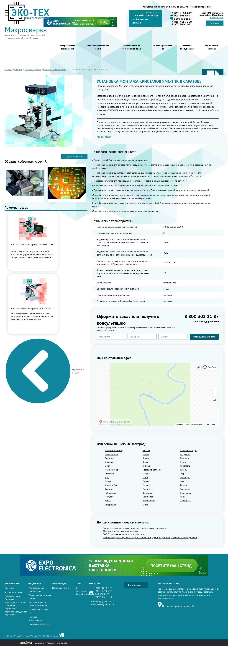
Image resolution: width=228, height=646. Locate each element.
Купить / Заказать (74, 156)
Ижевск (146, 489)
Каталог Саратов (33, 69)
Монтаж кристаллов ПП (162, 47)
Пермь (146, 481)
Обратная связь (12, 596)
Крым (145, 504)
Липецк (146, 465)
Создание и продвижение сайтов (43, 642)
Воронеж (184, 458)
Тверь (183, 473)
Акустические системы (211, 47)
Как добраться (104, 136)
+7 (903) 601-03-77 (181, 15)
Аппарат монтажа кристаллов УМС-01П (32, 308)
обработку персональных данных (140, 327)
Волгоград (148, 493)
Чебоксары (110, 493)
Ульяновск (185, 489)
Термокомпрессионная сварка (98, 47)
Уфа (182, 481)
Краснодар (185, 493)
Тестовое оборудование (187, 47)
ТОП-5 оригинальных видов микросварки (123, 534)
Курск (183, 462)
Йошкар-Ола (111, 485)
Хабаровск (185, 500)
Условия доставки (13, 592)
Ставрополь (110, 504)
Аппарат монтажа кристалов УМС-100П (32, 244)
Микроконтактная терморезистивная (132, 47)
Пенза (108, 481)
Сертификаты (82, 594)
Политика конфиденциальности (15, 601)
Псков (145, 477)
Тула (107, 477)
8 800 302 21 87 (181, 19)
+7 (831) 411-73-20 (181, 22)
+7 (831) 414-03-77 (181, 13)
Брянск (146, 458)
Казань (146, 454)
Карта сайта (11, 614)
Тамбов (146, 473)
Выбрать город (153, 12)
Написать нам (216, 17)
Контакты (214, 22)
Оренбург (185, 477)
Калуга (146, 462)
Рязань (183, 469)
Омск (182, 496)
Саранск (147, 485)
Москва (146, 450)
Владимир (185, 454)
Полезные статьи (60, 587)
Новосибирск (111, 454)
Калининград (111, 469)
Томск (108, 500)
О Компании (81, 589)
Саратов (18, 69)
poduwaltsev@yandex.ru (211, 15)
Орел (107, 465)
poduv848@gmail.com (212, 13)
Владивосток (149, 500)
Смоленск (109, 473)
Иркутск (109, 496)
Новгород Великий (152, 469)
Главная (8, 69)
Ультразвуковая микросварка (67, 47)
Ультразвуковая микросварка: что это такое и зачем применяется (135, 528)
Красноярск (148, 496)
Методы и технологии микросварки (120, 531)
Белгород (109, 458)
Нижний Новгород (114, 450)
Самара (183, 485)
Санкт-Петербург (188, 450)
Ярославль (185, 465)
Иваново (109, 462)
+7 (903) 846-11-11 (181, 24)
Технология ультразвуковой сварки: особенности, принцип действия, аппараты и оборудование (150, 537)
